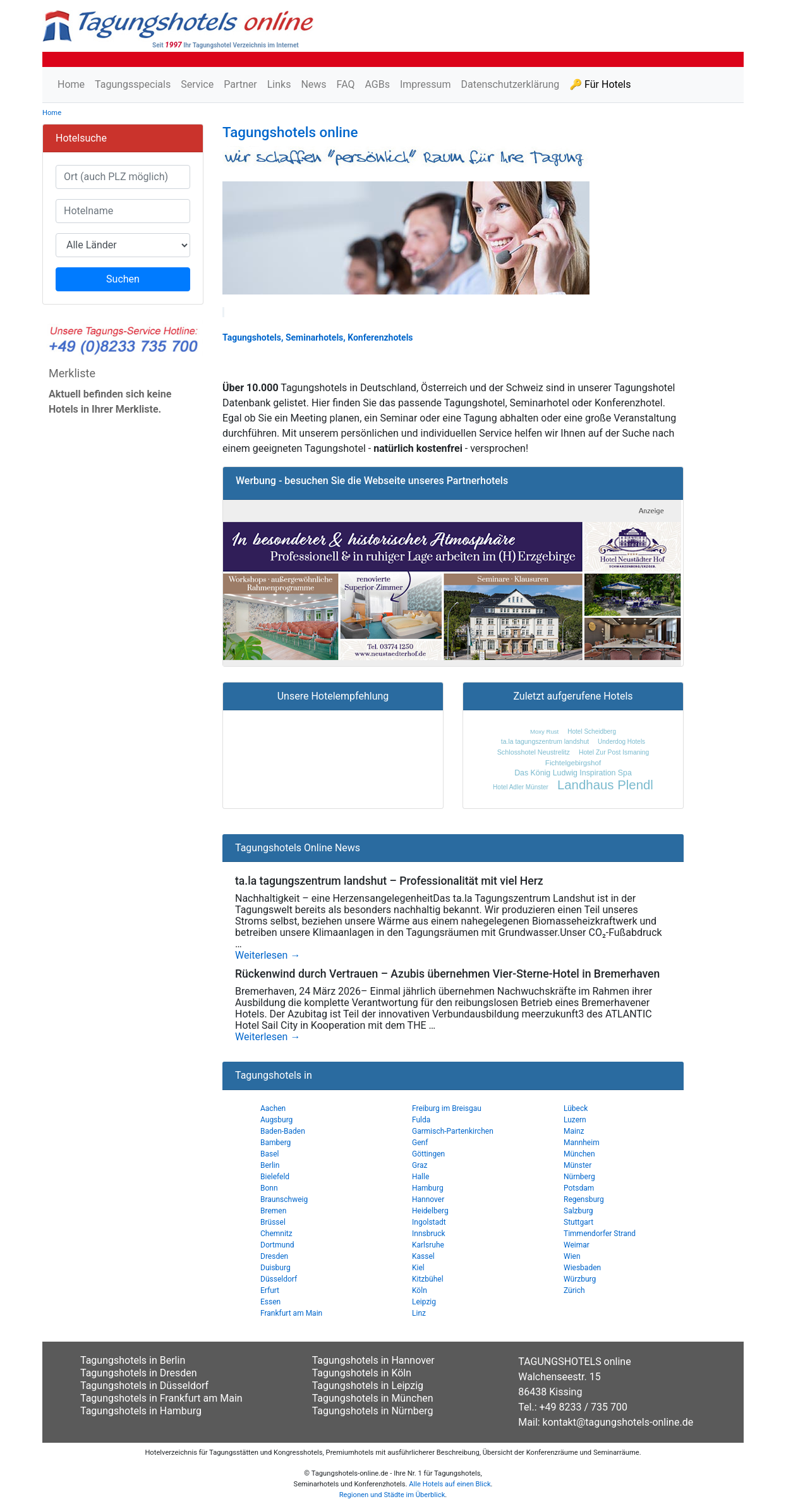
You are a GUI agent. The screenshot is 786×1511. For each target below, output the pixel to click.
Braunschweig (284, 1199)
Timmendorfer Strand (600, 1233)
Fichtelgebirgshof (573, 762)
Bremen (273, 1210)
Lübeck (576, 1108)
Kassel (423, 1256)
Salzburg (578, 1210)
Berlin (269, 1165)
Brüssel (273, 1222)
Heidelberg (430, 1210)
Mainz (574, 1131)
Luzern (575, 1119)
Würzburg (580, 1279)
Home (71, 84)
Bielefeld (274, 1176)
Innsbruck (428, 1233)
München (579, 1154)
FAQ (346, 84)
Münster (577, 1165)
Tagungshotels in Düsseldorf (144, 1386)
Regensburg (584, 1199)
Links (279, 84)
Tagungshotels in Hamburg (141, 1411)
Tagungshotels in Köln (361, 1373)
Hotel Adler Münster (520, 787)
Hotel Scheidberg (591, 731)
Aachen (273, 1108)
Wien (572, 1256)
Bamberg (275, 1142)
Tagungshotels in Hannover (373, 1360)
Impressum (425, 84)
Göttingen (428, 1154)
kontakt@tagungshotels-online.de (618, 1422)
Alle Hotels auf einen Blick (449, 1484)
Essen (270, 1301)
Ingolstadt (429, 1222)
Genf (420, 1142)
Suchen (123, 279)
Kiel (418, 1267)
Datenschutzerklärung (510, 84)
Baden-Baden (282, 1131)
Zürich (574, 1290)
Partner (240, 84)
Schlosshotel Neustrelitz (533, 752)
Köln (419, 1290)
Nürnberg (579, 1176)
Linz (419, 1313)
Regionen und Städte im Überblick (392, 1495)
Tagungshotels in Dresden (138, 1373)
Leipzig (424, 1301)
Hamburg (428, 1188)
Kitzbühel (428, 1279)
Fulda (421, 1119)
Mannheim (582, 1142)
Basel (269, 1154)
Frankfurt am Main (291, 1313)
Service (197, 84)
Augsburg (276, 1119)
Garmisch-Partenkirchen (452, 1131)
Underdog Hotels (621, 741)
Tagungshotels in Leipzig (367, 1386)
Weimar (577, 1245)
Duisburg (275, 1267)
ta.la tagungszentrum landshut (545, 741)
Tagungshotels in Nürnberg (372, 1411)
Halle (420, 1176)
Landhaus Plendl (605, 785)
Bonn (269, 1188)
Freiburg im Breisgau (446, 1108)
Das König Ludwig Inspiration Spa (573, 772)
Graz (420, 1165)
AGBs (377, 84)
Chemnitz (276, 1233)
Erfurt (269, 1290)
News (313, 84)
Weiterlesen (267, 955)
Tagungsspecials (133, 84)
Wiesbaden (582, 1267)
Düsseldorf (278, 1279)
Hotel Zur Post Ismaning (614, 752)
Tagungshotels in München (372, 1398)
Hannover (428, 1199)
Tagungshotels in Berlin (132, 1360)
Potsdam (579, 1188)
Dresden (274, 1256)
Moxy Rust (544, 731)
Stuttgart (578, 1222)
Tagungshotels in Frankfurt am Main (161, 1398)
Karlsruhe (428, 1245)
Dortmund (277, 1245)
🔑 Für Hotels (600, 84)
